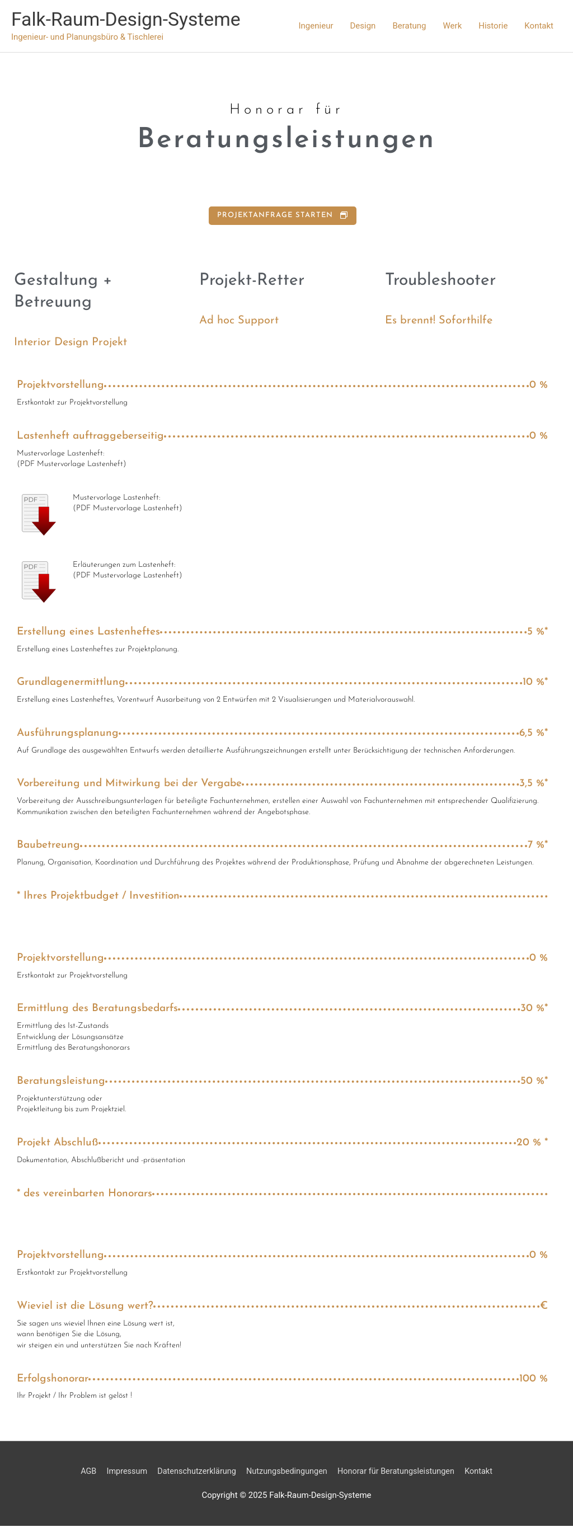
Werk (452, 26)
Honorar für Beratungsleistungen (400, 1472)
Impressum (121, 1472)
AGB (81, 1472)
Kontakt (538, 26)
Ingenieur (316, 26)
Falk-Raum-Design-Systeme (130, 19)
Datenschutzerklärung (193, 1472)
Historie (493, 26)
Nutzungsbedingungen (286, 1472)
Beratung (409, 26)
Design (362, 26)
